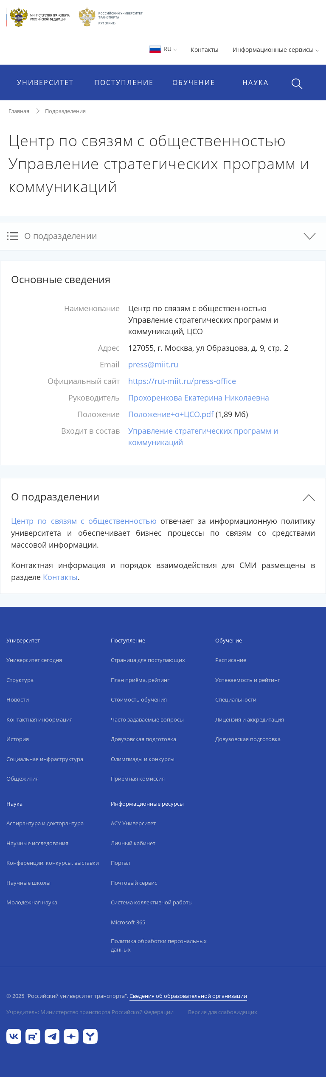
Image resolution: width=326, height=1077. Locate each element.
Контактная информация (39, 719)
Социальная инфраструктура (44, 759)
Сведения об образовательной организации (188, 996)
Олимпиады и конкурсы (142, 759)
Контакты (205, 49)
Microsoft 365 (128, 922)
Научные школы (28, 883)
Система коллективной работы (152, 902)
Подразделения (65, 111)
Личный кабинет (133, 843)
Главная (18, 111)
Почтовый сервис (134, 883)
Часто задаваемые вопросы (147, 719)
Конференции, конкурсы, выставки (52, 863)
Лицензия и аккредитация (249, 719)
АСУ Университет (133, 823)
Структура (20, 680)
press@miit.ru (153, 364)
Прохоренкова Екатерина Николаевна (198, 397)
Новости (17, 699)
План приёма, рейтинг (140, 680)
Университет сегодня (34, 660)
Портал (120, 863)
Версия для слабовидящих (222, 1012)
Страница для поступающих (148, 660)
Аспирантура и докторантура (45, 823)
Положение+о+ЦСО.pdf (171, 414)
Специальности (235, 699)
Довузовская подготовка (143, 739)
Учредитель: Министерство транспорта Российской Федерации (90, 1012)
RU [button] (163, 49)
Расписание (230, 660)
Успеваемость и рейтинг (247, 680)
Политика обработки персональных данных (159, 945)
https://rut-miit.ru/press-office (182, 381)
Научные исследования (37, 843)
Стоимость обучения (139, 699)
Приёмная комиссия (138, 778)
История (17, 739)
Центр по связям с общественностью (84, 521)
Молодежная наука (31, 902)
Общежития (22, 778)
